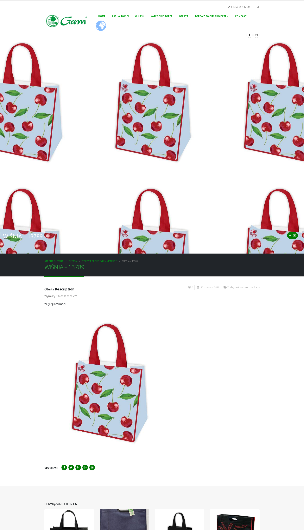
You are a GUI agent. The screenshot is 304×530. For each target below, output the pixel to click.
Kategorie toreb (162, 16)
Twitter (71, 467)
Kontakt (241, 16)
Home (101, 16)
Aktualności (120, 16)
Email (92, 467)
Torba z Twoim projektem (212, 16)
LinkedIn (78, 467)
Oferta (183, 16)
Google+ (85, 467)
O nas (138, 16)
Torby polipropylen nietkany (243, 287)
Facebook (64, 467)
